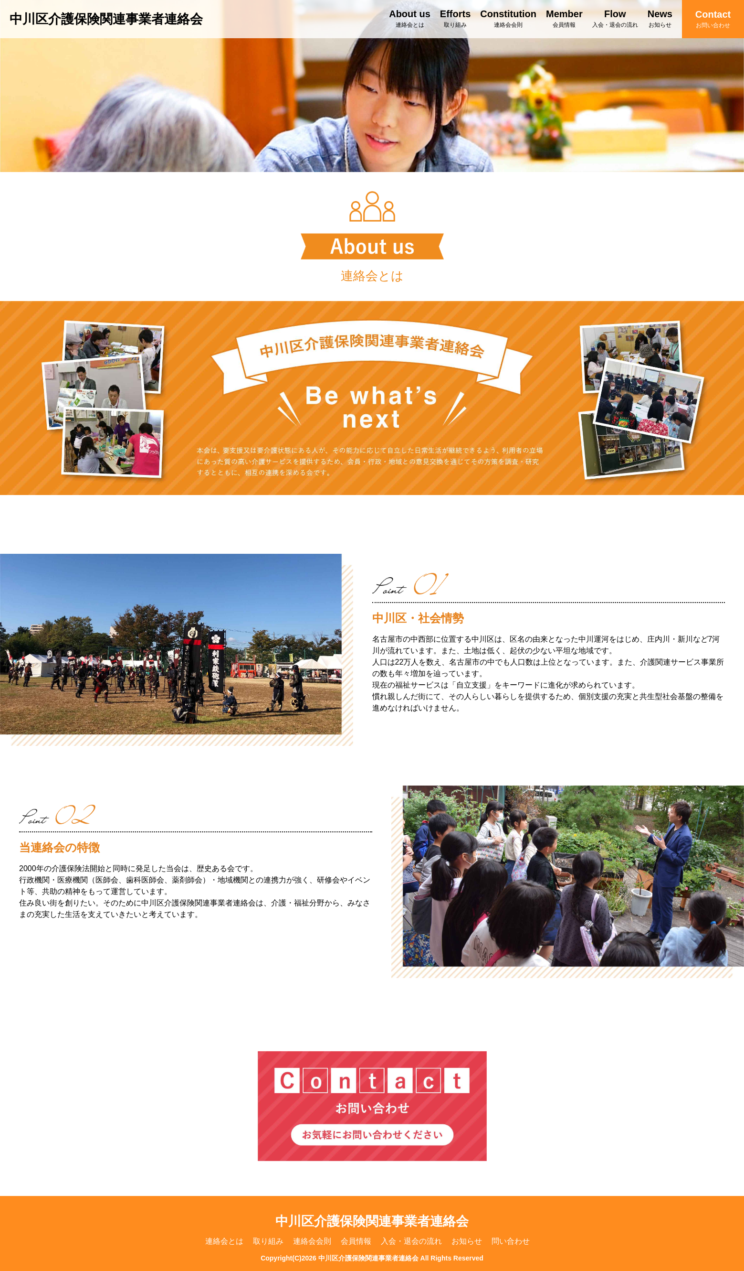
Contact (713, 19)
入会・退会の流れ (411, 1241)
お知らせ (466, 1241)
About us (409, 18)
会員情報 (356, 1241)
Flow (615, 18)
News (660, 18)
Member (564, 18)
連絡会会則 (312, 1241)
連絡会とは (224, 1241)
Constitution (508, 18)
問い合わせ (511, 1241)
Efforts (455, 18)
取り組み (268, 1241)
